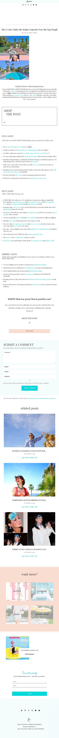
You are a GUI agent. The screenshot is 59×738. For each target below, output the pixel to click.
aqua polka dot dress (18, 202)
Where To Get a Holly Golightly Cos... (29, 549)
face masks (34, 241)
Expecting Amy (29, 274)
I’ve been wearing (35, 224)
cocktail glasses (19, 237)
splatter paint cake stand (35, 234)
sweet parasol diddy (16, 204)
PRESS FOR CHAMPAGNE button (40, 229)
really (34, 95)
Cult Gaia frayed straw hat (20, 224)
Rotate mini (12, 221)
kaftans (47, 241)
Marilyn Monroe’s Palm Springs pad (28, 150)
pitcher (8, 237)
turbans (40, 241)
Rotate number (30, 218)
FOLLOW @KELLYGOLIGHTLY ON (29, 650)
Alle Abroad (36, 165)
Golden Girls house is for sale (14, 147)
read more (29, 457)
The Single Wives (30, 268)
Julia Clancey (7, 241)
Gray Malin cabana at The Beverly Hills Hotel (36, 153)
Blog (34, 33)
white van (13, 91)
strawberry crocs (18, 95)
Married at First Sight (35, 271)
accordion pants (32, 212)
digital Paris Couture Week (38, 178)
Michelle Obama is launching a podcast (40, 279)
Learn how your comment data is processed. (41, 398)
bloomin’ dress (32, 204)
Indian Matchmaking (40, 265)
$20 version (16, 226)
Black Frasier (36, 284)
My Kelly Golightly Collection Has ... (29, 451)
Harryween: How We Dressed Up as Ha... (29, 500)
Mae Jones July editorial (31, 156)
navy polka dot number (35, 202)
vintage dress (16, 207)
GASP (52, 241)
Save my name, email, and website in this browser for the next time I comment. (26, 383)
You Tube (34, 162)
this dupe (8, 209)
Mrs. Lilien (19, 175)
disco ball (19, 218)
